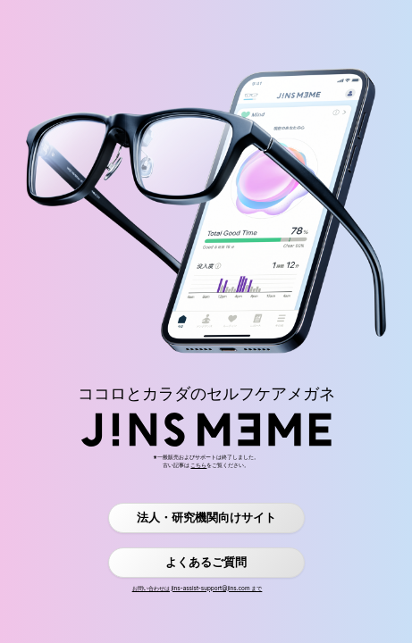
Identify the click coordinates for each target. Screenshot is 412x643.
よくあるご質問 (206, 562)
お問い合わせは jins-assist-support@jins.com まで (197, 588)
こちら (198, 465)
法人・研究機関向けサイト (206, 517)
